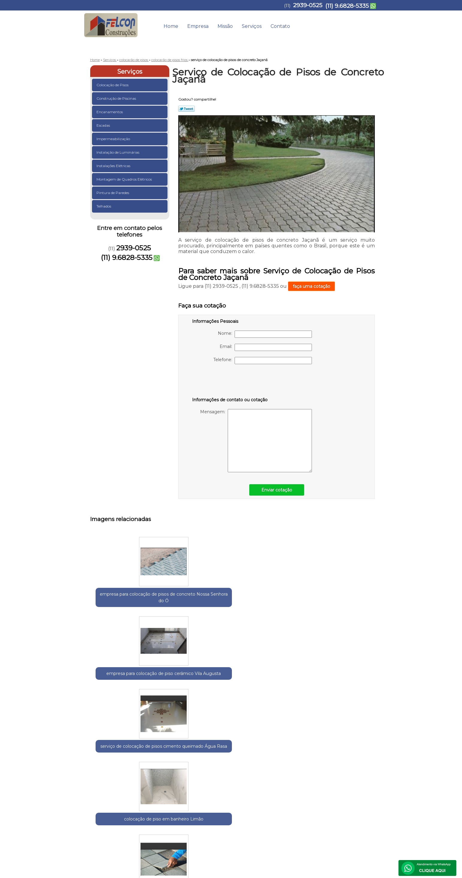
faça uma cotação (311, 286)
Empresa (198, 26)
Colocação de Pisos (112, 85)
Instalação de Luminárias (118, 152)
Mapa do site (362, 811)
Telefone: (262, 360)
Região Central (150, 757)
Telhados (104, 206)
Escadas (103, 125)
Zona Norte (202, 757)
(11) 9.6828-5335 (347, 5)
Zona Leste (177, 757)
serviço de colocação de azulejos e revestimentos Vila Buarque (352, 700)
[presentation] (230, 381)
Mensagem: (256, 440)
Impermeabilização (113, 139)
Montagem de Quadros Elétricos (124, 179)
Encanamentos (110, 112)
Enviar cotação (276, 490)
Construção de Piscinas (116, 98)
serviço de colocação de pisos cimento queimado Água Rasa (235, 604)
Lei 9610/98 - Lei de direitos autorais (216, 792)
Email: (266, 347)
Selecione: (101, 757)
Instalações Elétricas (113, 166)
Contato (280, 26)
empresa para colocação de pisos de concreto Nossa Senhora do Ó (118, 604)
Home (171, 26)
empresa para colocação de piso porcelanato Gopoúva (293, 696)
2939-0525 (307, 5)
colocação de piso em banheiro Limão (293, 600)
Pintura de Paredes (113, 192)
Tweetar (186, 109)
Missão (225, 26)
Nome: (265, 334)
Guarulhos (123, 757)
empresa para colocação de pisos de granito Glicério (118, 693)
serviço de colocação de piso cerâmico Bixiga (177, 693)
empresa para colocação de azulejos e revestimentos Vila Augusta (235, 700)
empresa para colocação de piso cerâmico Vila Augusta (177, 604)
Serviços (252, 26)
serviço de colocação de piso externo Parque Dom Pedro (352, 604)
